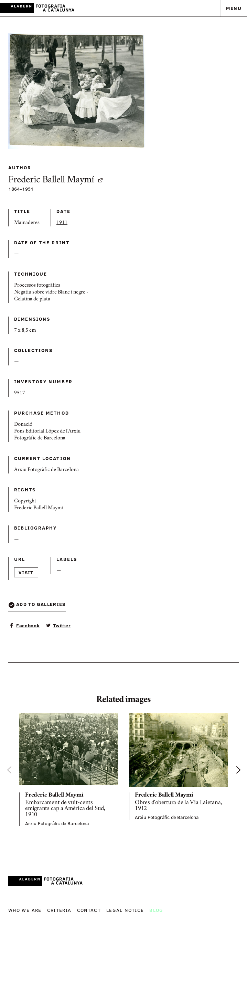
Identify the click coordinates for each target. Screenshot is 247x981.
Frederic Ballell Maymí (56, 180)
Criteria (59, 910)
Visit (26, 572)
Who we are (25, 910)
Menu (233, 8)
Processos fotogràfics (37, 285)
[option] (69, 769)
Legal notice (125, 910)
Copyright (25, 501)
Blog (156, 910)
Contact (89, 910)
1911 (61, 223)
